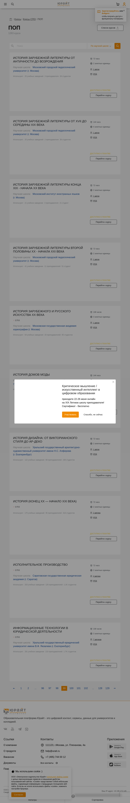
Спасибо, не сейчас (93, 414)
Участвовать (70, 414)
